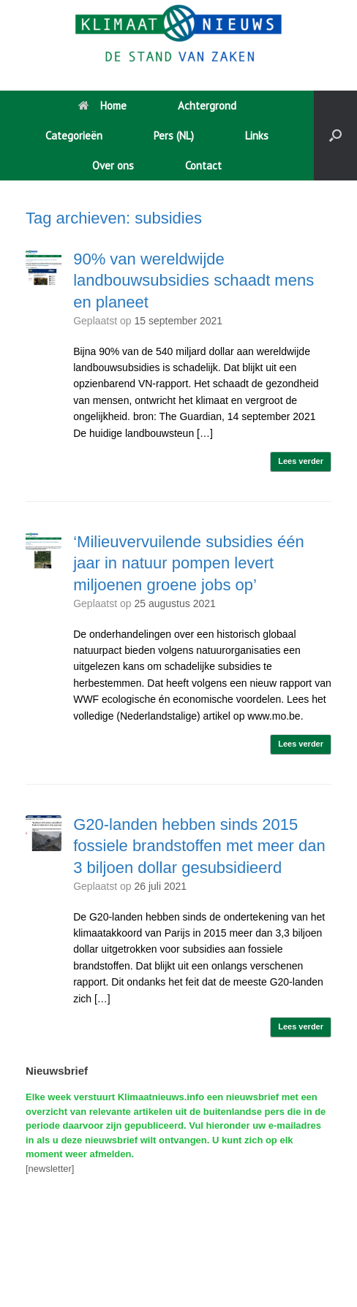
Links (256, 135)
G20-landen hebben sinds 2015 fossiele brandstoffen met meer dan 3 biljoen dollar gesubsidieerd (199, 846)
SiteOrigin (174, 1277)
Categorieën (73, 135)
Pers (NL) (174, 135)
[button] (335, 135)
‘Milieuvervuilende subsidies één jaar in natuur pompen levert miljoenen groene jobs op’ (188, 563)
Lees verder (300, 461)
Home (102, 106)
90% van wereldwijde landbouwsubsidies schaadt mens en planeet (193, 280)
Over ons (113, 165)
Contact (203, 165)
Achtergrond (207, 106)
